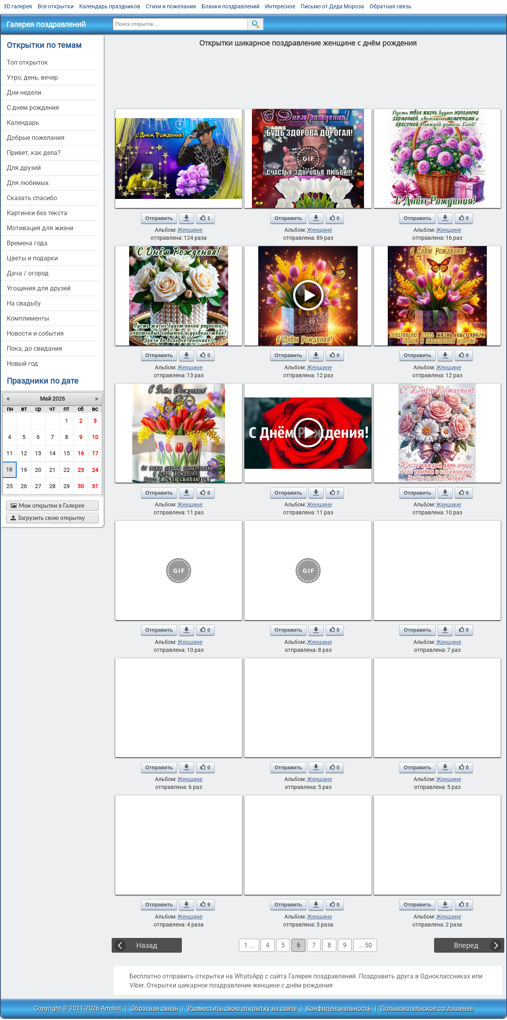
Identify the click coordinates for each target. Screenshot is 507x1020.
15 (66, 453)
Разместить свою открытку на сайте (242, 1008)
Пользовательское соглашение (427, 1008)
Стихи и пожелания (171, 6)
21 (52, 470)
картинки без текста (37, 213)
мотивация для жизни (40, 228)
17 (95, 453)
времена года (27, 243)
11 (9, 453)
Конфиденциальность (338, 1008)
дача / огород (28, 273)
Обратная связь (391, 6)
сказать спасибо (32, 198)
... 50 (365, 945)
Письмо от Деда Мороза (332, 6)
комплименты (28, 318)
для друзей (24, 168)
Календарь (23, 122)
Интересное (280, 6)
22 (66, 470)
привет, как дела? (34, 153)
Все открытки (56, 6)
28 (52, 486)
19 (24, 470)
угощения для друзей (39, 288)
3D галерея (18, 6)
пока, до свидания (34, 348)
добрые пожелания (36, 137)
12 (24, 453)
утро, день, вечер (32, 77)
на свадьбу (24, 303)
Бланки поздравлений (230, 6)
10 (95, 437)
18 (9, 469)
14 (52, 453)
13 (38, 453)
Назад (146, 945)
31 (95, 486)
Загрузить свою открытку (48, 517)
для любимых (28, 183)
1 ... (249, 945)
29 (66, 486)
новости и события (35, 333)
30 (81, 486)
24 (95, 470)
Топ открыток (27, 62)
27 (38, 486)
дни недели (24, 92)
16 (81, 453)
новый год (22, 363)
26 (24, 486)
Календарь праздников (109, 6)
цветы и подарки (32, 258)
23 (81, 470)
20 (38, 470)
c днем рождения (33, 107)
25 (9, 486)
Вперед (466, 945)
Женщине (189, 230)
